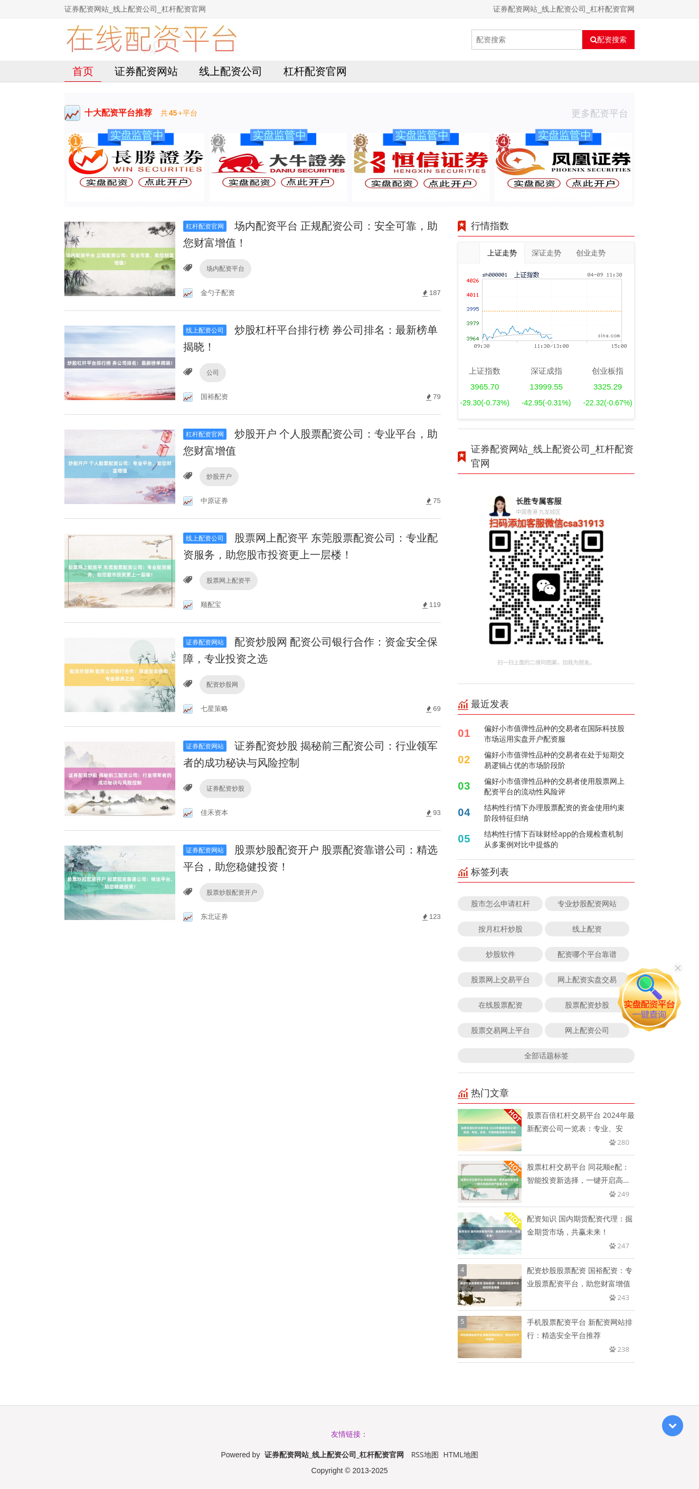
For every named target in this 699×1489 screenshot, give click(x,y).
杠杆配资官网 (315, 71)
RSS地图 (425, 1454)
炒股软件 (500, 954)
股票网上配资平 (228, 580)
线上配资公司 (230, 71)
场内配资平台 (225, 268)
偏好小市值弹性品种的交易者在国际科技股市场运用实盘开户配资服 (554, 733)
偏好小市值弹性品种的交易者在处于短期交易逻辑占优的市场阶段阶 (554, 760)
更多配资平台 (603, 113)
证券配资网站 (146, 71)
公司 (212, 372)
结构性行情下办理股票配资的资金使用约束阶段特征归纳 (554, 812)
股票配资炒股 (587, 1005)
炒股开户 (219, 476)
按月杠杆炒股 (500, 929)
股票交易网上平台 (500, 1030)
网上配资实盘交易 (587, 979)
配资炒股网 (222, 684)
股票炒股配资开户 (231, 892)
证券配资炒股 (225, 788)
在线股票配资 (500, 1005)
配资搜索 (608, 39)
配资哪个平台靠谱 (587, 954)
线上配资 (587, 929)
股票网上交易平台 (500, 979)
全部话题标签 (546, 1055)
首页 (82, 71)
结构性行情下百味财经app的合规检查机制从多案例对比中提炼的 (553, 839)
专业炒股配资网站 (587, 903)
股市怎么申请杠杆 (500, 903)
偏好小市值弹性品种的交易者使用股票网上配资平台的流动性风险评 (554, 786)
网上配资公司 (587, 1030)
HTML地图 (460, 1454)
